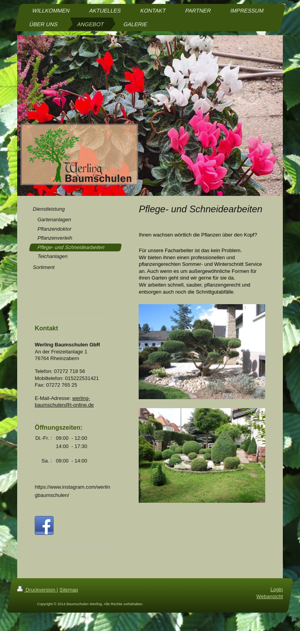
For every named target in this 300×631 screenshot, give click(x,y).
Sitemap (68, 597)
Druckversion (37, 597)
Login (276, 596)
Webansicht (269, 603)
